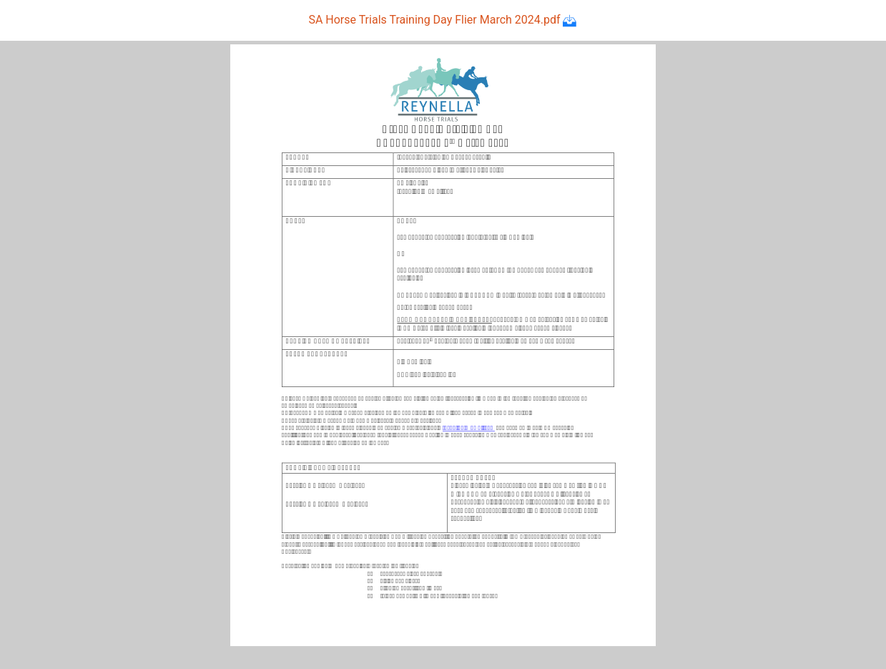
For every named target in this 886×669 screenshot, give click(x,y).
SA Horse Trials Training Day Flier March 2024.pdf (442, 19)
